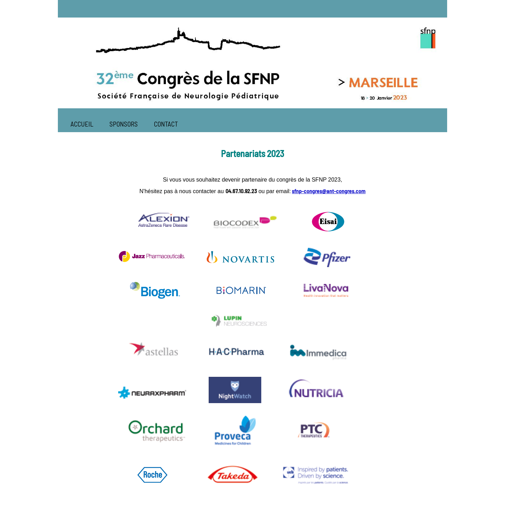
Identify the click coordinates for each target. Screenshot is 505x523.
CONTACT (166, 124)
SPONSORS (123, 124)
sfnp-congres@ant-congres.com (328, 191)
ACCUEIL (81, 124)
